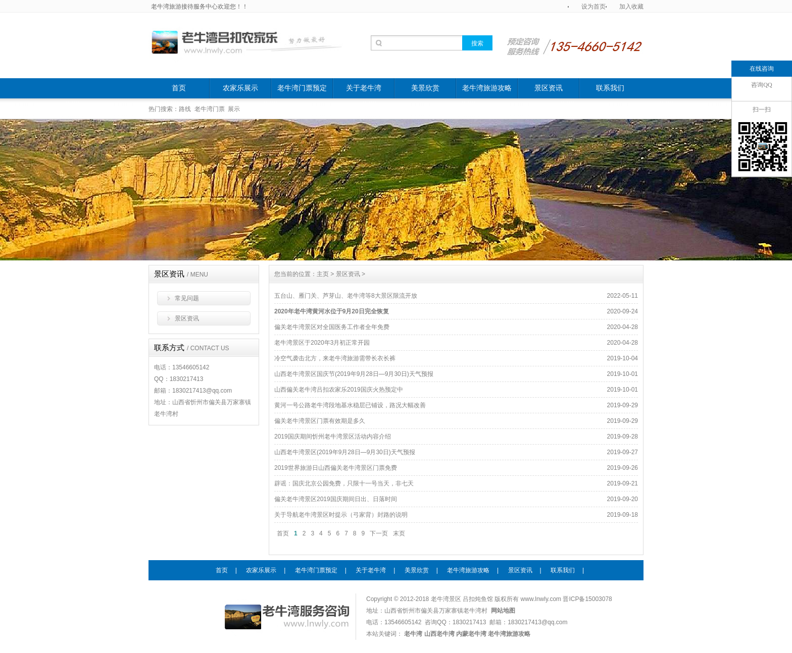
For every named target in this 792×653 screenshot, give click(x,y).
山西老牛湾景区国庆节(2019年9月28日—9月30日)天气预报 (353, 373)
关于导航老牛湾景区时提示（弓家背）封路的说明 (341, 514)
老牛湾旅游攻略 (487, 88)
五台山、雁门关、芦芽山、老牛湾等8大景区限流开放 (345, 295)
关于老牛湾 (363, 88)
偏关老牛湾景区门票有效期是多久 (319, 420)
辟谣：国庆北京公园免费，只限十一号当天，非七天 (344, 483)
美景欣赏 (425, 88)
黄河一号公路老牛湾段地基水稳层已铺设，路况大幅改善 (350, 405)
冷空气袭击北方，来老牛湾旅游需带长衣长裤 (334, 358)
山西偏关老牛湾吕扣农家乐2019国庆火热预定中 (338, 389)
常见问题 (187, 298)
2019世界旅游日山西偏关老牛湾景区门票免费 (335, 467)
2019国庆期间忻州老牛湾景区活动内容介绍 (332, 436)
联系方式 (191, 348)
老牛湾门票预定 (302, 88)
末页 (399, 533)
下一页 (379, 533)
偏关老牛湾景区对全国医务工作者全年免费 (331, 327)
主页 (323, 274)
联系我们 (610, 88)
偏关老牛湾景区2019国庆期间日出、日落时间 (335, 499)
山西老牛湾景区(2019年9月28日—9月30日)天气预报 (344, 452)
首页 (179, 88)
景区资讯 (548, 88)
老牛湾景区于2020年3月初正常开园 (322, 342)
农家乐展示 (240, 88)
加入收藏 (631, 6)
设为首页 (593, 6)
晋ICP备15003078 (587, 599)
